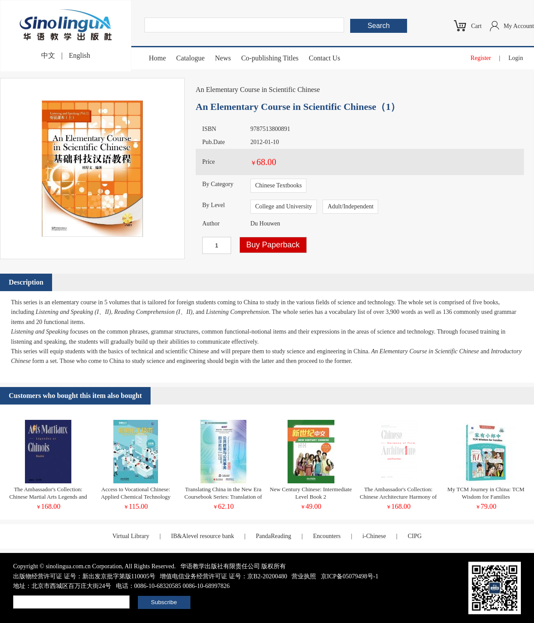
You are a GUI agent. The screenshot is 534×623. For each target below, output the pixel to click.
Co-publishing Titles (270, 58)
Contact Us (325, 58)
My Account (518, 26)
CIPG (415, 536)
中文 (48, 55)
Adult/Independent (350, 206)
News (223, 58)
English (79, 55)
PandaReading (273, 536)
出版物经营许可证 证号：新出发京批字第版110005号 (84, 576)
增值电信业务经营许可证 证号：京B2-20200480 (223, 576)
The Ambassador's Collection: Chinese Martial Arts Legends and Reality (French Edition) (48, 496)
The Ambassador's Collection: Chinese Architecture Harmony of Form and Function (398, 496)
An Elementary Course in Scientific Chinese (258, 89)
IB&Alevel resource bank (202, 536)
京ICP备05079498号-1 (349, 576)
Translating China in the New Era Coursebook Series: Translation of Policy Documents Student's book (223, 496)
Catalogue (190, 58)
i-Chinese (374, 536)
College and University (283, 206)
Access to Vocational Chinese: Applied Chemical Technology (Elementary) (135, 496)
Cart (476, 26)
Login (516, 58)
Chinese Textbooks (278, 185)
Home (157, 58)
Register (481, 58)
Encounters (327, 536)
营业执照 (304, 576)
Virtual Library (130, 536)
